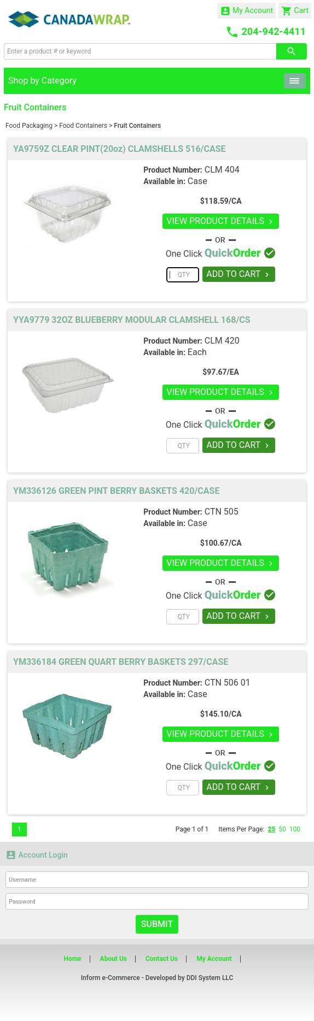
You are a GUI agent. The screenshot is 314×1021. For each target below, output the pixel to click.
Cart (295, 10)
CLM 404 (222, 169)
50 (282, 829)
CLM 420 (222, 340)
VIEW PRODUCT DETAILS (220, 221)
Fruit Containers (137, 125)
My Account (247, 10)
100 (294, 829)
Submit (157, 924)
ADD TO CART (238, 274)
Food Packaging (29, 125)
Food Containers (83, 125)
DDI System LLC (210, 978)
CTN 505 (222, 511)
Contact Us (162, 959)
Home (72, 959)
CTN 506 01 (228, 682)
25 (271, 829)
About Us (113, 959)
